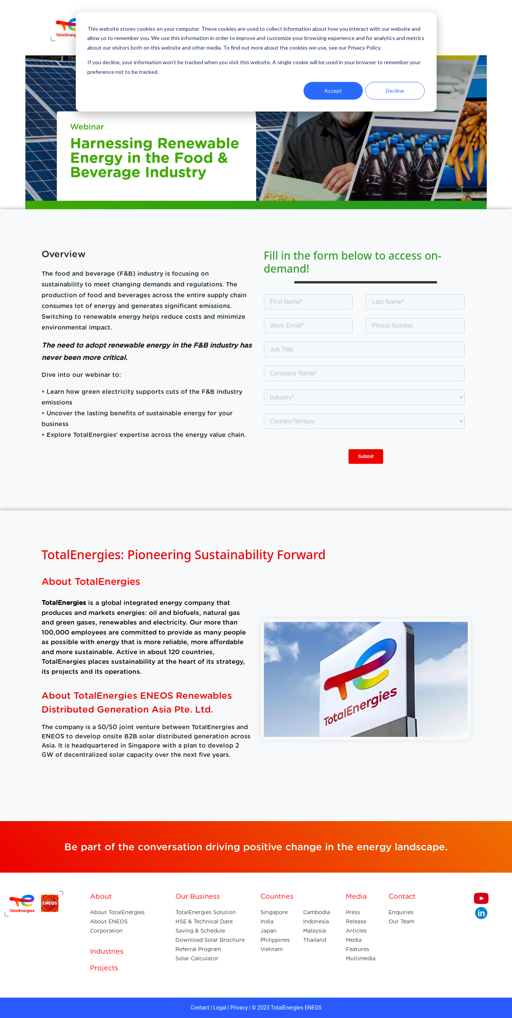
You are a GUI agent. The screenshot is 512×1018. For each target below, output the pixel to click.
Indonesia (316, 921)
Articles (356, 931)
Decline (395, 90)
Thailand (314, 940)
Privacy (239, 1008)
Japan (268, 931)
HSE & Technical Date (204, 921)
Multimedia (360, 958)
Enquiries (401, 912)
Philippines (275, 940)
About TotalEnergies (117, 912)
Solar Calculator (196, 958)
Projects (104, 968)
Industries (106, 951)
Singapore (274, 912)
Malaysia (314, 931)
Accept (333, 90)
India (267, 921)
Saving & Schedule (200, 931)
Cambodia (316, 912)
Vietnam (271, 949)
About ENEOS (109, 921)
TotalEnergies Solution (205, 912)
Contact (199, 1008)
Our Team (401, 921)
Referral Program (198, 949)
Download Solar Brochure (210, 940)
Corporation (106, 931)
